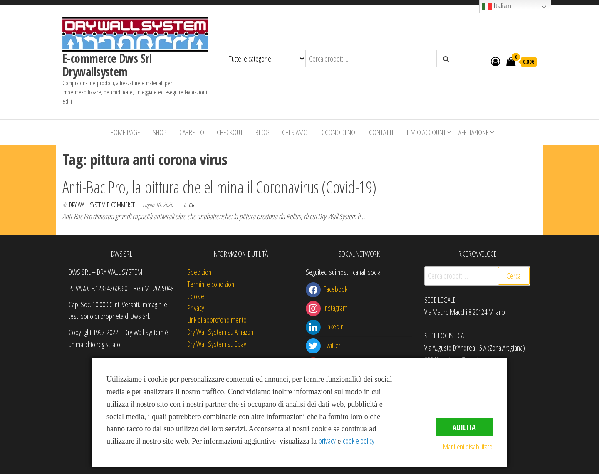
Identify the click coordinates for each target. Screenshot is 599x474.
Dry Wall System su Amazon (220, 332)
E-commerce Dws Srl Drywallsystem (107, 64)
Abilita (464, 427)
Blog (262, 132)
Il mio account (426, 132)
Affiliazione (473, 132)
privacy (327, 441)
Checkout (230, 132)
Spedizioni (200, 272)
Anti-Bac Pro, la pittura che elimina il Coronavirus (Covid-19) (219, 186)
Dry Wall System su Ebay (216, 344)
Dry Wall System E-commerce (102, 205)
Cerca (514, 276)
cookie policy (358, 441)
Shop (160, 132)
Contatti (381, 132)
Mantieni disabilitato (468, 447)
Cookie (195, 296)
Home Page (125, 132)
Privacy (195, 308)
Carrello (191, 132)
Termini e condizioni (211, 284)
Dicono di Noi (338, 132)
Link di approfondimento (217, 320)
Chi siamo (295, 132)
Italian (496, 7)
